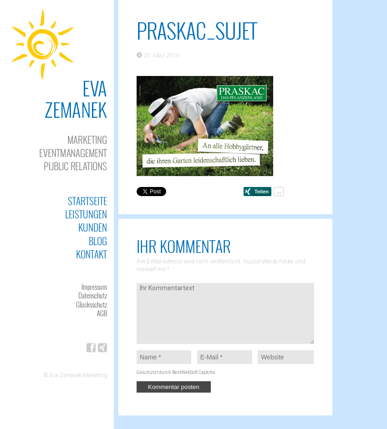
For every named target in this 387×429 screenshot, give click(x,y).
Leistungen (86, 214)
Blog (98, 241)
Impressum (94, 287)
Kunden (92, 227)
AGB (102, 313)
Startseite (87, 201)
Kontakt (91, 254)
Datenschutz (92, 295)
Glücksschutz (91, 304)
